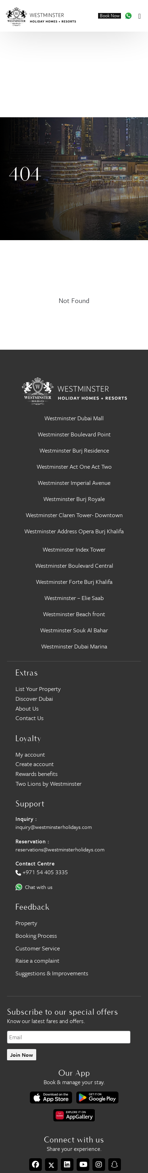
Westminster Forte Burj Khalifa (74, 581)
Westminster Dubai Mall (74, 418)
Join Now (21, 1055)
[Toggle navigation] (139, 15)
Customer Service (37, 948)
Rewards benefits (36, 773)
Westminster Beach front (74, 613)
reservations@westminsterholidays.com (59, 849)
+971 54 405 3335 (45, 872)
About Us (27, 708)
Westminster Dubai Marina (74, 646)
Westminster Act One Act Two (74, 466)
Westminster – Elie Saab (74, 597)
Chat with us (38, 887)
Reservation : (32, 841)
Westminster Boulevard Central (74, 565)
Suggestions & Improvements (51, 973)
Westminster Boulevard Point (74, 434)
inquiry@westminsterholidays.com (53, 827)
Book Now (110, 16)
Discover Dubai (34, 698)
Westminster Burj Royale (74, 498)
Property (26, 922)
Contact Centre (35, 863)
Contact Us (29, 717)
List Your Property (38, 688)
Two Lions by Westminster (48, 783)
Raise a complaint (37, 960)
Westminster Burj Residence (74, 450)
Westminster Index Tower (74, 549)
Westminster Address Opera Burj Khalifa (74, 531)
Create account (34, 763)
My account (30, 754)
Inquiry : (26, 819)
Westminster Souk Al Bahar (74, 630)
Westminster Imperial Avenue (74, 482)
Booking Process (36, 935)
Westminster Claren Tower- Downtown (74, 514)
